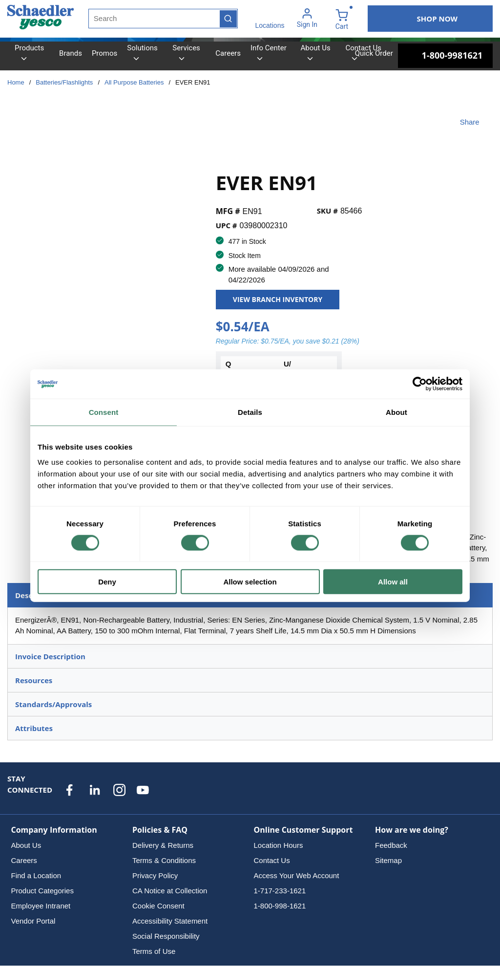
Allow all (393, 582)
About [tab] (396, 412)
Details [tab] (250, 412)
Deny (107, 582)
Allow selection (249, 582)
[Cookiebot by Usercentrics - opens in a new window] (419, 383)
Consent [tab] (104, 412)
